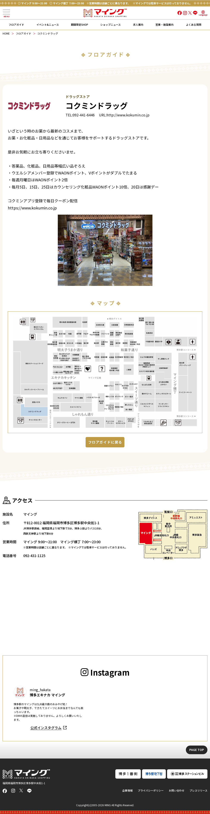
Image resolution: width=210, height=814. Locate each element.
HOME (6, 33)
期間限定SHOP (79, 24)
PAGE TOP (196, 749)
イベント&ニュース (47, 24)
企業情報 (127, 790)
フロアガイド (16, 24)
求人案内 (138, 24)
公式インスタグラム (45, 727)
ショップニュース (110, 24)
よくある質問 (193, 24)
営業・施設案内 (164, 24)
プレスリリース (198, 790)
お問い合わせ (176, 790)
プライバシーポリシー (151, 790)
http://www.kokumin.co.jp (128, 114)
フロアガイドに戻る (105, 442)
